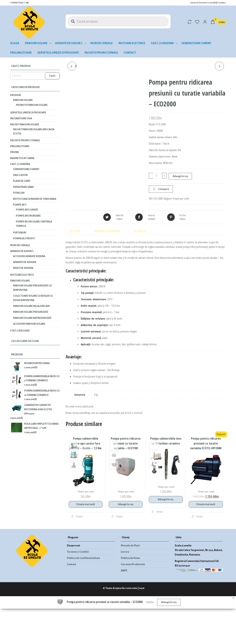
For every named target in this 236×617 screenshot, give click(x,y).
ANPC (124, 570)
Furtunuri (19, 232)
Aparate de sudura (24, 262)
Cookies (222, 3)
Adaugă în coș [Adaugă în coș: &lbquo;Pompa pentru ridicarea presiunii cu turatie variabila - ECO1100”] (125, 504)
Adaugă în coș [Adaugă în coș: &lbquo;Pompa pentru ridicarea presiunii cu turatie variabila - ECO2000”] (168, 602)
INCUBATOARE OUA (21, 118)
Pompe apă (20, 205)
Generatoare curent (196, 43)
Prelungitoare (21, 52)
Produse (15, 95)
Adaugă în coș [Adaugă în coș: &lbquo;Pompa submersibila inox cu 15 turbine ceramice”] (165, 499)
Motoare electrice (131, 43)
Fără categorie (20, 330)
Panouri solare (36, 43)
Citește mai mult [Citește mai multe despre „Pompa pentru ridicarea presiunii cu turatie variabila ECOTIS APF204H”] (205, 504)
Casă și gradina (162, 43)
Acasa (14, 43)
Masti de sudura (23, 268)
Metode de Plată (130, 545)
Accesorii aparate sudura (29, 256)
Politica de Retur (130, 558)
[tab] (78, 231)
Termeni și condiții (208, 3)
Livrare (193, 3)
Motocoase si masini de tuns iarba (34, 199)
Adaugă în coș (180, 176)
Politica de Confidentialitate (83, 558)
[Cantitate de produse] (157, 176)
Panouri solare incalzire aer (31, 306)
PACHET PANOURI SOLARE (24, 124)
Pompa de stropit (24, 238)
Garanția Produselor (133, 564)
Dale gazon (20, 175)
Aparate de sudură (69, 43)
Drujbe (14, 152)
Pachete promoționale (101, 52)
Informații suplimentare (108, 231)
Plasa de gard (21, 181)
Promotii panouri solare (32, 105)
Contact (130, 52)
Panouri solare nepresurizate (32, 318)
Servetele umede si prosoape (58, 52)
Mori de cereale (101, 43)
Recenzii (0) (140, 231)
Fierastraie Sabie (23, 187)
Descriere (75, 231)
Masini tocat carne (22, 158)
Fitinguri (19, 193)
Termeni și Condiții (78, 551)
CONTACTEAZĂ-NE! (19, 3)
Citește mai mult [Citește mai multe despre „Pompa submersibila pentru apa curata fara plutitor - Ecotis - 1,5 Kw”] (85, 504)
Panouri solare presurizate (30, 312)
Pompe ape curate (181, 198)
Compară (163, 189)
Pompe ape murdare (28, 216)
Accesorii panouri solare (29, 324)
